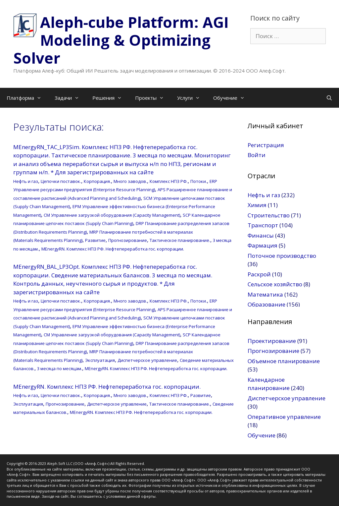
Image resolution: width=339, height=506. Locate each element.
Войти (257, 155)
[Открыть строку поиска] (329, 98)
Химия (257, 205)
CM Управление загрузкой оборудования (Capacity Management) (112, 215)
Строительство (269, 215)
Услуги (192, 98)
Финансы (261, 235)
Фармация (262, 245)
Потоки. (198, 181)
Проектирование (272, 341)
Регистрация (266, 145)
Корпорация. (97, 181)
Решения (110, 98)
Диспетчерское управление (147, 360)
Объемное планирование (284, 361)
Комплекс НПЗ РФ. (169, 181)
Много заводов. (130, 181)
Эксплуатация (100, 360)
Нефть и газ (25, 181)
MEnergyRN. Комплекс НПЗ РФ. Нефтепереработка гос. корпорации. (112, 249)
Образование (266, 304)
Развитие (95, 240)
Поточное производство (282, 255)
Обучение (232, 98)
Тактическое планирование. (180, 240)
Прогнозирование (127, 240)
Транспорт (263, 225)
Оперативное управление (284, 417)
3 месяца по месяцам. (59, 368)
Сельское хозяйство (275, 284)
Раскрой (259, 274)
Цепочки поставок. (61, 181)
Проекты (152, 98)
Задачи (70, 98)
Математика (265, 294)
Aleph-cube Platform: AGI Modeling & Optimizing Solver (121, 40)
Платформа (27, 98)
